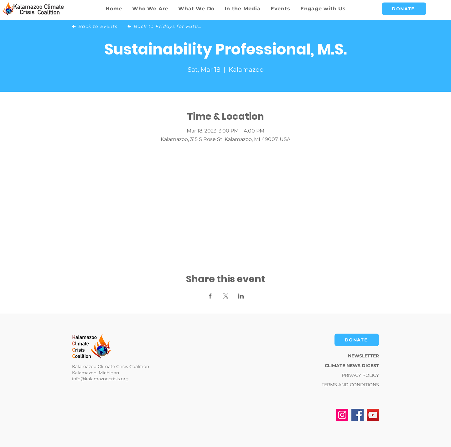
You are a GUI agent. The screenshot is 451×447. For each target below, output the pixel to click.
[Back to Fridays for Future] (165, 26)
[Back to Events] (97, 26)
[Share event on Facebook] (210, 296)
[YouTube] (373, 415)
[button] (196, 9)
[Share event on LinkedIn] (241, 296)
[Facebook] (357, 415)
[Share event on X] (226, 296)
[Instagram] (342, 415)
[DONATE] (404, 9)
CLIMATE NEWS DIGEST (352, 365)
